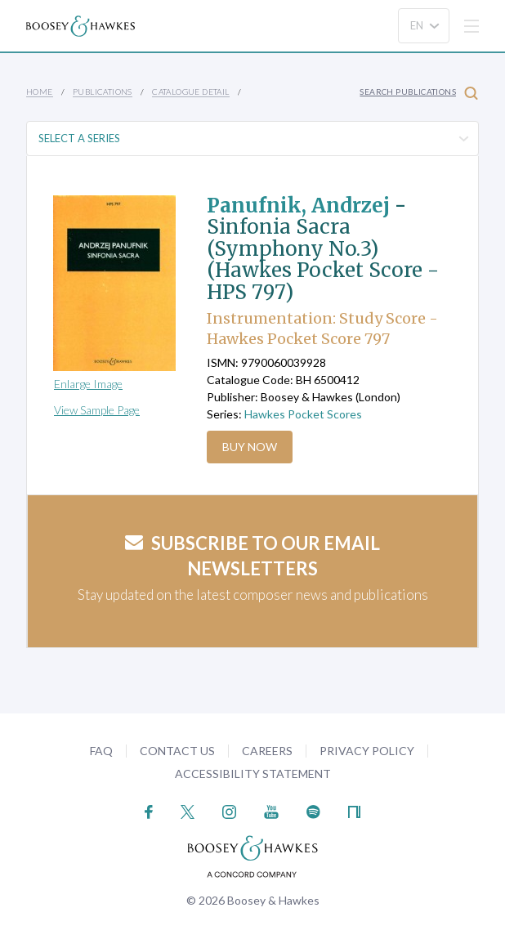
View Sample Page (97, 410)
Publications (102, 91)
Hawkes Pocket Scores (303, 414)
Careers (267, 751)
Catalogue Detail (190, 91)
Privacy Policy (367, 751)
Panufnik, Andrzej (298, 205)
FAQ (101, 751)
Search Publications (419, 93)
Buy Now (249, 447)
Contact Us (177, 751)
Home (39, 91)
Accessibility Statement (253, 773)
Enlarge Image (88, 384)
